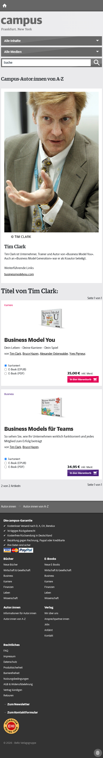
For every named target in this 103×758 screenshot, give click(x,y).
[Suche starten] (97, 62)
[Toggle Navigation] (99, 6)
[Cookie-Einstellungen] (98, 753)
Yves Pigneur (77, 353)
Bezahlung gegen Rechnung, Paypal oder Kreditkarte (36, 540)
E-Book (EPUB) (17, 369)
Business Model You (29, 340)
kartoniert (14, 365)
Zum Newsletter (18, 704)
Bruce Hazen (30, 353)
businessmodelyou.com (19, 274)
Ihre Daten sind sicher (19, 545)
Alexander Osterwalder (54, 353)
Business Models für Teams (38, 429)
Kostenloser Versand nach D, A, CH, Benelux (31, 526)
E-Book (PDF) (16, 373)
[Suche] (46, 62)
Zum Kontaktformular (22, 712)
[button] (51, 41)
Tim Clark (15, 353)
